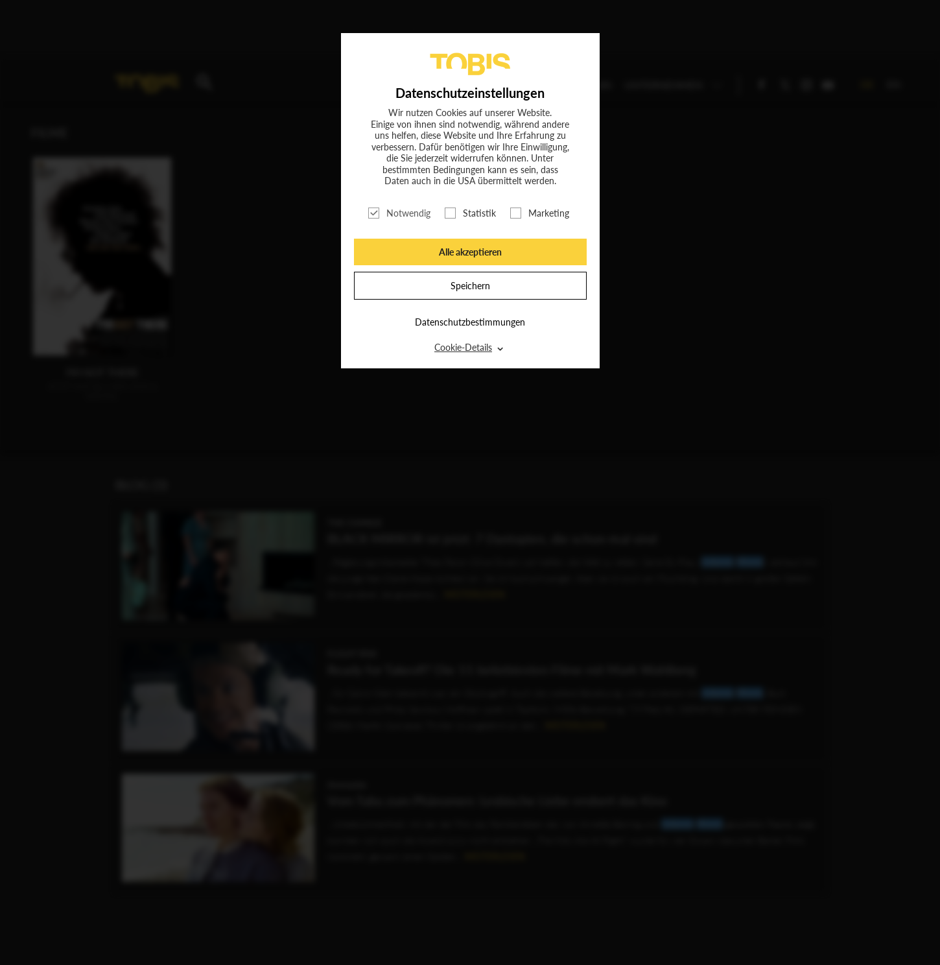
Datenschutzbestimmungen (470, 322)
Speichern (470, 285)
